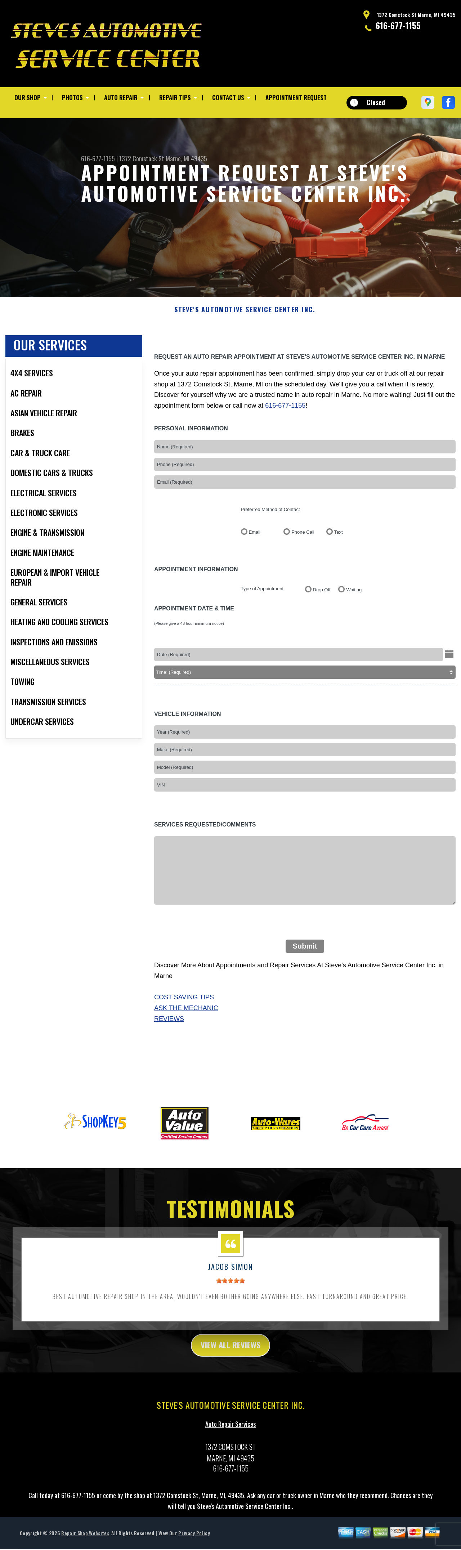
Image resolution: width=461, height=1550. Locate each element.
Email (255, 563)
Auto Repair (121, 97)
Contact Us (228, 97)
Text (338, 563)
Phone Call (302, 563)
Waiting (354, 620)
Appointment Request (296, 97)
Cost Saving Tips (184, 1028)
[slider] (230, 1311)
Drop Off (322, 620)
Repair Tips (175, 97)
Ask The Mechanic (186, 1039)
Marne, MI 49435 (186, 158)
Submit (305, 977)
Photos (72, 97)
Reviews (169, 1050)
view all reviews (230, 1376)
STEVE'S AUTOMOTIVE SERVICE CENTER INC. (244, 341)
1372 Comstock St (141, 158)
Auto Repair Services (230, 1456)
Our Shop (27, 97)
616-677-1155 (398, 25)
